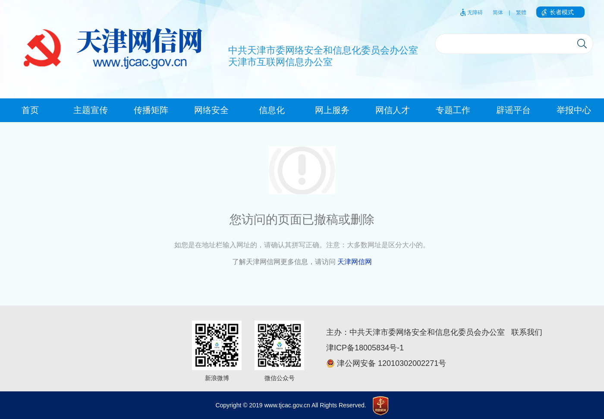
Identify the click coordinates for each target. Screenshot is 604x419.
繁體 (521, 12)
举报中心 (574, 110)
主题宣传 (90, 110)
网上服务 (332, 110)
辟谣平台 (513, 110)
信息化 (272, 110)
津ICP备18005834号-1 (365, 347)
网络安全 (211, 110)
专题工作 (453, 110)
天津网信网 (354, 261)
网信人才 (392, 110)
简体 (498, 12)
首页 (30, 110)
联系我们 (526, 332)
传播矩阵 (151, 110)
